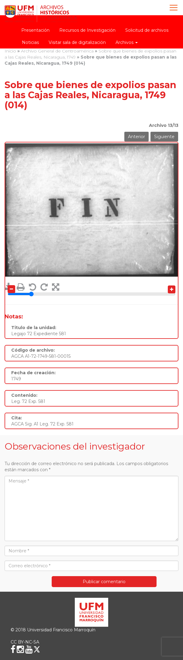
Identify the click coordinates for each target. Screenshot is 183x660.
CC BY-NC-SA (25, 642)
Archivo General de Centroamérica (57, 51)
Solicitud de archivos (146, 30)
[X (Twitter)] (37, 649)
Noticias (30, 42)
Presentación (35, 30)
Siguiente (164, 136)
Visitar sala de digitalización (77, 42)
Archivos (127, 42)
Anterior (136, 136)
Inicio (10, 51)
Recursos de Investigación (87, 30)
